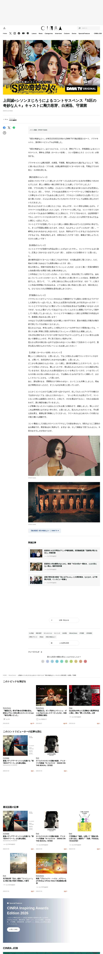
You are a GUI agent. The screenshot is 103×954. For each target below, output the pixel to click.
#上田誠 (31, 635)
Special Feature (84, 35)
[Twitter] (10, 35)
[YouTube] (23, 35)
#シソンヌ (57, 635)
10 (85, 663)
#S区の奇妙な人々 (51, 639)
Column (67, 35)
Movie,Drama (12, 677)
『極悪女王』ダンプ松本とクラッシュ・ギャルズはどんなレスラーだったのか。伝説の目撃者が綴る (51, 715)
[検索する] (76, 29)
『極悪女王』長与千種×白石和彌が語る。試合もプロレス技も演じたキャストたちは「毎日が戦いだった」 (18, 715)
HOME (5, 677)
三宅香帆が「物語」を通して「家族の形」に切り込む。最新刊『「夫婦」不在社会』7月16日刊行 (84, 840)
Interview (58, 35)
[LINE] (28, 35)
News (41, 35)
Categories (49, 35)
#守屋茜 (82, 635)
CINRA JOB (98, 35)
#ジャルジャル (48, 635)
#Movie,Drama (73, 635)
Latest (34, 35)
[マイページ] (7, 29)
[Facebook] (19, 35)
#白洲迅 (64, 635)
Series (74, 35)
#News (41, 639)
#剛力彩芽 (39, 635)
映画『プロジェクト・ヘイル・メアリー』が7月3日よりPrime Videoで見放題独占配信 (51, 883)
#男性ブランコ (33, 639)
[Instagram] (15, 35)
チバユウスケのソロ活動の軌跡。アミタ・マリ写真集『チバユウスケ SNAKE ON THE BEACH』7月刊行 (51, 765)
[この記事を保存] (4, 134)
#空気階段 (89, 635)
